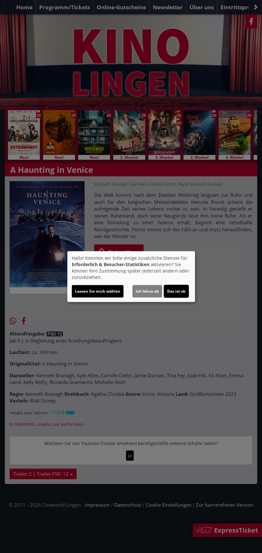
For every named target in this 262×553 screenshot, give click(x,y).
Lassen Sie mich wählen (97, 291)
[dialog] (131, 276)
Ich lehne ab (147, 291)
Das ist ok (176, 291)
